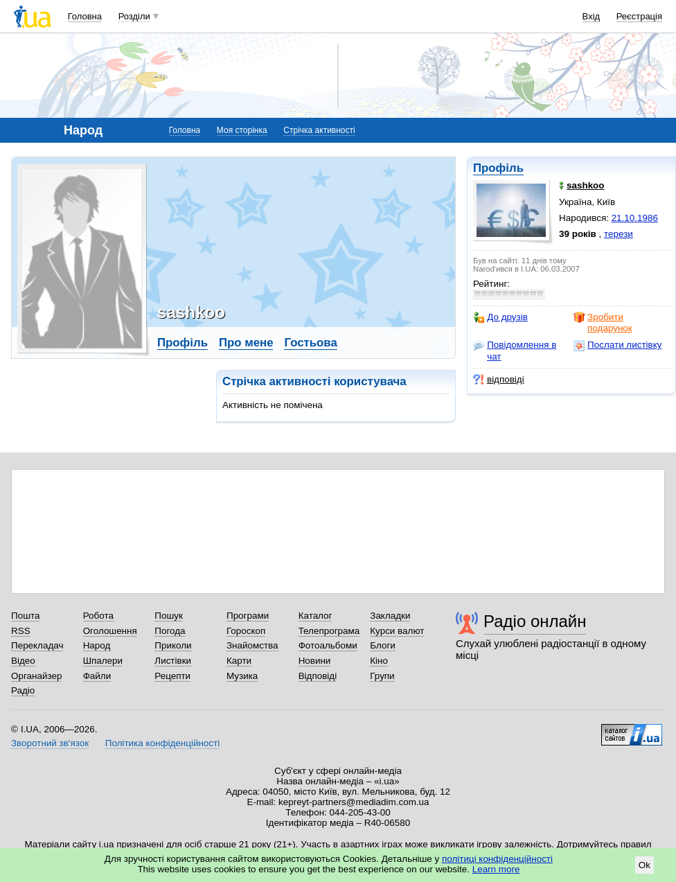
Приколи (172, 645)
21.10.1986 (635, 218)
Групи (382, 676)
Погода (169, 631)
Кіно (379, 660)
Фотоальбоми (328, 645)
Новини (315, 660)
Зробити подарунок (602, 322)
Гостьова (310, 342)
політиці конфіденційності (497, 859)
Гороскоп (245, 631)
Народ (97, 645)
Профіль (498, 168)
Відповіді (318, 676)
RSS (20, 631)
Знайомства (252, 645)
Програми (247, 615)
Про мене (246, 342)
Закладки (390, 615)
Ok (644, 865)
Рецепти (172, 676)
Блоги (382, 645)
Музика (242, 676)
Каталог (315, 615)
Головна (85, 16)
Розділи (134, 16)
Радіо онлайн (535, 621)
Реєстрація (639, 16)
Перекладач (37, 645)
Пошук (168, 615)
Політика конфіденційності (162, 743)
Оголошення (110, 631)
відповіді (498, 379)
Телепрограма (329, 631)
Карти (238, 660)
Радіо (23, 690)
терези (618, 234)
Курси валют (397, 631)
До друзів (500, 317)
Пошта (25, 615)
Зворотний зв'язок (50, 743)
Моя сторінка (242, 130)
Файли (97, 676)
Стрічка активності (319, 130)
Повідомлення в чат (514, 350)
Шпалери (103, 660)
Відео (23, 660)
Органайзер (36, 676)
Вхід (591, 16)
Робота (98, 615)
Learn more (496, 869)
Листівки (172, 660)
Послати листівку (617, 345)
